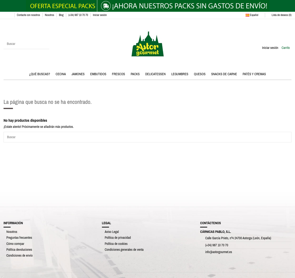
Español (254, 15)
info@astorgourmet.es (218, 252)
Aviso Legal (112, 232)
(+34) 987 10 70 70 (78, 15)
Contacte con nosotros (28, 15)
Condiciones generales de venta (124, 249)
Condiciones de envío (19, 255)
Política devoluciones (19, 249)
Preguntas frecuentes (19, 237)
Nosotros (50, 15)
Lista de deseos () (279, 15)
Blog (61, 15)
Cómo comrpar (15, 244)
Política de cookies (116, 244)
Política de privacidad (118, 237)
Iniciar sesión (100, 15)
